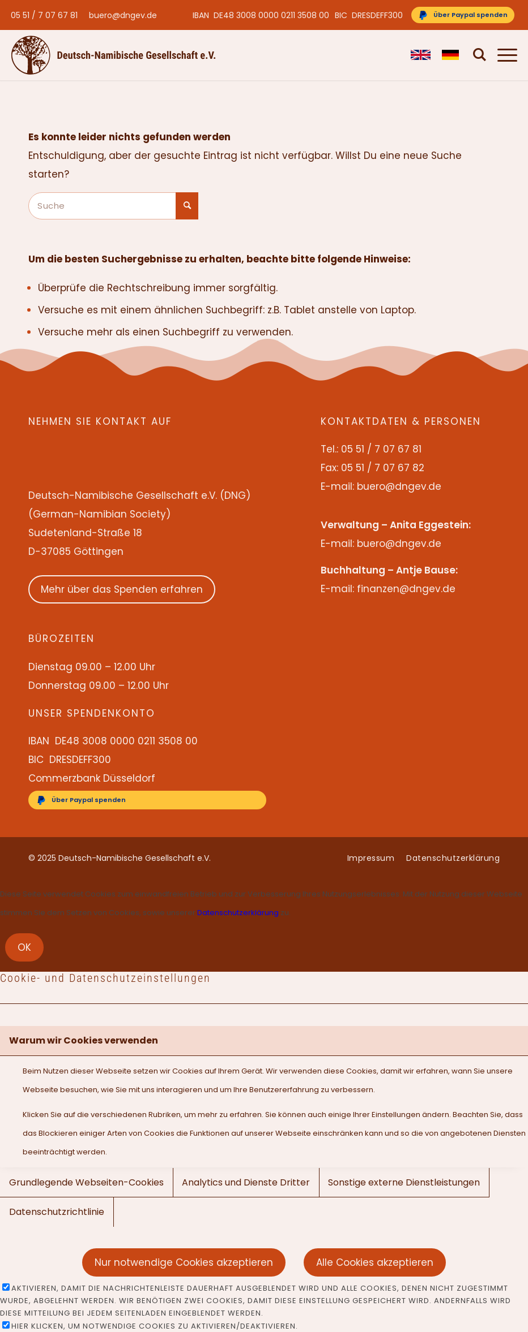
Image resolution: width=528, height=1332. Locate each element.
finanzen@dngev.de (406, 589)
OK (24, 947)
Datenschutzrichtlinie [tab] (56, 1211)
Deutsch (446, 55)
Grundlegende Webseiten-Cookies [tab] (86, 1182)
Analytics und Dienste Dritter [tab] (246, 1182)
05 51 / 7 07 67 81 (44, 15)
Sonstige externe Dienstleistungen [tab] (404, 1182)
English (415, 55)
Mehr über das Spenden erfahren (122, 589)
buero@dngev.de (123, 15)
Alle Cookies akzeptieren (374, 1262)
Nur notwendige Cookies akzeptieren (184, 1262)
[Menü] (501, 54)
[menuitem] (47, 15)
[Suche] (474, 54)
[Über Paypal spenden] (462, 15)
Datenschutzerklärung (238, 912)
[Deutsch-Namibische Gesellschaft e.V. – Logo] (113, 55)
